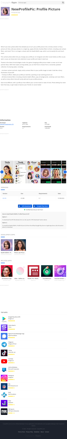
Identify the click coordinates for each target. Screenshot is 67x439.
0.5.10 (4, 198)
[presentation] (2, 172)
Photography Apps (15, 12)
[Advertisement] (33, 31)
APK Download (24, 206)
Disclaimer (36, 431)
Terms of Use (21, 431)
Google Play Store (40, 206)
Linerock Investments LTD (7, 124)
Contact (47, 431)
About (42, 431)
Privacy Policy (29, 431)
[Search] (63, 2)
